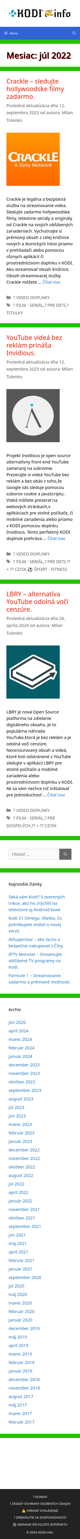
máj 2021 (18, 1243)
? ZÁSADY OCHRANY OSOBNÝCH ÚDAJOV (40, 1503)
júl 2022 (16, 1184)
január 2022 (20, 1201)
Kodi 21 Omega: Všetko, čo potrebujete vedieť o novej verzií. (35, 924)
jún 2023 (17, 1116)
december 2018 (24, 1379)
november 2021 (24, 1209)
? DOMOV (40, 1497)
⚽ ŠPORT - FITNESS (47, 569)
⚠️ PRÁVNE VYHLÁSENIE (40, 1510)
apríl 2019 (18, 1345)
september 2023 (25, 1090)
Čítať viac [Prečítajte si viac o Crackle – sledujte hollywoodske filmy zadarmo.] (52, 282)
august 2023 (21, 1099)
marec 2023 (20, 1124)
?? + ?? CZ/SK (44, 825)
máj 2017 (18, 1405)
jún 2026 (17, 1022)
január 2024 (20, 1056)
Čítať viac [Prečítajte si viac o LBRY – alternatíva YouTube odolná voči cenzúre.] (56, 795)
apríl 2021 (18, 1252)
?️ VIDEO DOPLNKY (31, 297)
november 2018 (24, 1388)
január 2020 (20, 1320)
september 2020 (25, 1277)
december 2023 (24, 1065)
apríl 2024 (18, 1031)
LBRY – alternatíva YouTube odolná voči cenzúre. (37, 602)
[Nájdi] (65, 854)
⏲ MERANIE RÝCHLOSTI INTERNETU (40, 1524)
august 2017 (21, 1396)
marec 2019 (20, 1354)
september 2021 (25, 1226)
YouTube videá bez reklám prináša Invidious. (34, 345)
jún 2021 (17, 1235)
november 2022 (24, 1158)
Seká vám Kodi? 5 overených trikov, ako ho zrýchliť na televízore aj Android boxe (37, 903)
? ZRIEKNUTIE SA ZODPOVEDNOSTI (40, 1517)
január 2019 (20, 1371)
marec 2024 (20, 1039)
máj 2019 (18, 1337)
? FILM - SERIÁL (28, 305)
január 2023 (20, 1141)
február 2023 (22, 1133)
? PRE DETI (54, 305)
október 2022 (22, 1167)
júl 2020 (16, 1286)
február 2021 (22, 1260)
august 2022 (21, 1175)
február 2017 (22, 1422)
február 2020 (22, 1311)
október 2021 (22, 1218)
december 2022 (24, 1150)
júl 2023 (16, 1107)
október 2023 (22, 1082)
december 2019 (24, 1328)
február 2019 (22, 1362)
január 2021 (20, 1269)
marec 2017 (20, 1413)
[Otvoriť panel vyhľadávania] (74, 33)
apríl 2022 (18, 1192)
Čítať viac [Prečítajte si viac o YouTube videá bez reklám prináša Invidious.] (57, 538)
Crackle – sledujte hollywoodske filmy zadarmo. (35, 89)
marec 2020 (20, 1303)
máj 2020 (18, 1294)
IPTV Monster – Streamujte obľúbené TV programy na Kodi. (35, 960)
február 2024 (22, 1048)
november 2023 (24, 1073)
